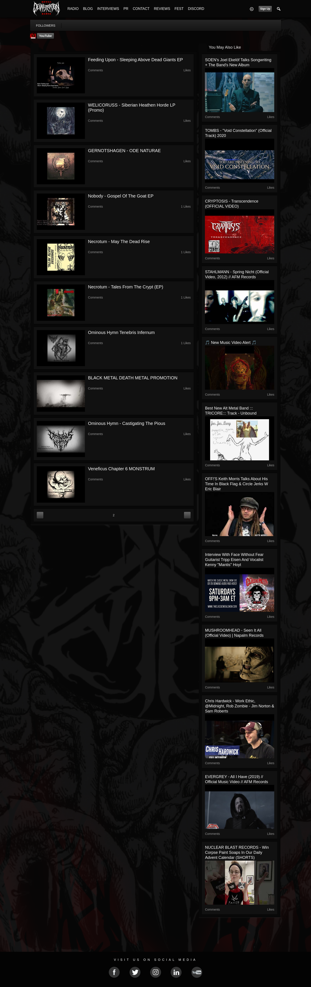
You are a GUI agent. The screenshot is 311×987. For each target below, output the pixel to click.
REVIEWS (162, 9)
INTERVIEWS (108, 9)
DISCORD (196, 9)
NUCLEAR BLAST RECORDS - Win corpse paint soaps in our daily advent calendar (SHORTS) (237, 852)
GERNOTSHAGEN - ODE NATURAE (124, 150)
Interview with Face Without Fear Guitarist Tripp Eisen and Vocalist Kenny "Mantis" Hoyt (234, 559)
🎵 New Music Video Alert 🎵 (230, 342)
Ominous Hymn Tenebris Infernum (121, 332)
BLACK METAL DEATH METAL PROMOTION (132, 377)
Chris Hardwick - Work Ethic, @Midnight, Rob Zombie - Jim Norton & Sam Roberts (239, 706)
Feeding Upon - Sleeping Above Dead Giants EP (135, 59)
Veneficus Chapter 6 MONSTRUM (121, 468)
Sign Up (265, 8)
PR (125, 9)
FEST (179, 9)
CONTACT (141, 9)
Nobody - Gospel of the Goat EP (121, 196)
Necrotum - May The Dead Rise (119, 241)
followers (45, 25)
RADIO (73, 9)
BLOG (88, 9)
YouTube (45, 36)
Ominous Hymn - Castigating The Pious (126, 423)
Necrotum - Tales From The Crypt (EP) (125, 286)
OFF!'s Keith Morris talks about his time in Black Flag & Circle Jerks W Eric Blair (236, 484)
